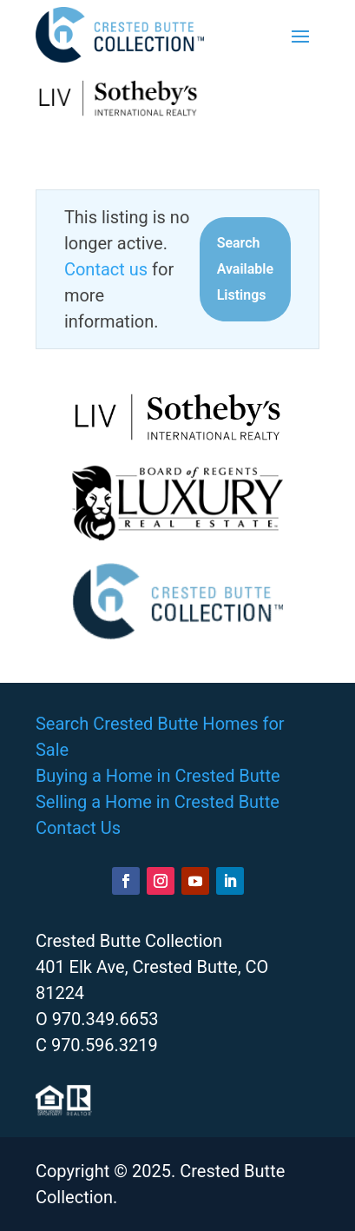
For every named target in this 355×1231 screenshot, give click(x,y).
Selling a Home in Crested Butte (157, 801)
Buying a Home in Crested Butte (158, 775)
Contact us (106, 269)
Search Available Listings (245, 269)
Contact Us (78, 827)
